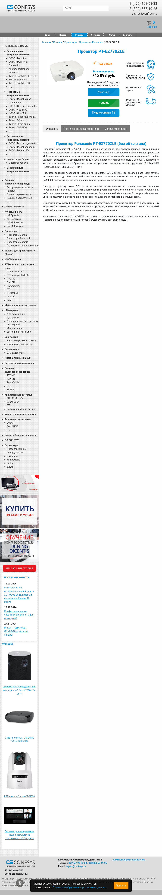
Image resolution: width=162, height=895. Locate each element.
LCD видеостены (16, 352)
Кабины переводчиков (19, 198)
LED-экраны (11, 310)
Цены (47, 35)
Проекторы (11, 231)
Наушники (12, 456)
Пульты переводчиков (19, 194)
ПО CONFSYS (12, 440)
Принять (121, 885)
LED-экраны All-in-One (19, 331)
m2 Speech (13, 215)
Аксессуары (11, 445)
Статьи (112, 35)
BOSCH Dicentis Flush (20, 150)
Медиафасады (15, 328)
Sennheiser (13, 401)
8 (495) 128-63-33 (143, 4)
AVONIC (11, 278)
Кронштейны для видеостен (20, 435)
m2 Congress (14, 219)
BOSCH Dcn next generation (23, 106)
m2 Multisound (15, 222)
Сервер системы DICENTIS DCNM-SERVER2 (19, 739)
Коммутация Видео (18, 159)
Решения (79, 35)
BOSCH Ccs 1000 (18, 109)
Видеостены (12, 349)
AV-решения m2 (13, 211)
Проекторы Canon (17, 234)
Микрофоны (14, 459)
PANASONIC (13, 285)
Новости (63, 35)
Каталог (57, 42)
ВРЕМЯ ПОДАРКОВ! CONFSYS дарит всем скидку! (16, 631)
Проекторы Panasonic (19, 238)
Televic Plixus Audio (19, 124)
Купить (104, 103)
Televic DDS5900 (18, 127)
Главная (46, 42)
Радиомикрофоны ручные (21, 409)
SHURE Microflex (18, 79)
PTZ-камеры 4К (15, 271)
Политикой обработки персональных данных (79, 887)
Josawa (11, 296)
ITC (10, 86)
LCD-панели (11, 337)
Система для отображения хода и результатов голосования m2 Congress (19, 835)
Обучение (95, 35)
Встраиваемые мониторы (19, 363)
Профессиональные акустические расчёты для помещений (19, 615)
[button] (83, 61)
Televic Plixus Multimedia (22, 116)
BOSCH (11, 422)
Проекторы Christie (17, 242)
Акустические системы (18, 419)
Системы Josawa (18, 162)
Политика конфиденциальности (128, 859)
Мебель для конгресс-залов (20, 305)
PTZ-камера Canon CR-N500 (19, 796)
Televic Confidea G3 (19, 83)
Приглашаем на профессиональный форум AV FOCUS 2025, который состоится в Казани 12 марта (19, 594)
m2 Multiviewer (15, 226)
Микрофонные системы (18, 394)
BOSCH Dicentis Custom (22, 147)
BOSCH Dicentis (17, 58)
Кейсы (10, 463)
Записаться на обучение (19, 568)
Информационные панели (21, 340)
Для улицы (13, 317)
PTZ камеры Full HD (18, 275)
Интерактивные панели (20, 344)
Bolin (9, 300)
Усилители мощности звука (20, 414)
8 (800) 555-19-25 (143, 9)
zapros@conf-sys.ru (144, 13)
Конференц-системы (16, 45)
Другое (11, 466)
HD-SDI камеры (13, 259)
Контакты (127, 35)
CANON (11, 282)
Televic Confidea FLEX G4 (22, 76)
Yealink (10, 389)
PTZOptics (12, 293)
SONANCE (12, 426)
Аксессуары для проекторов (23, 245)
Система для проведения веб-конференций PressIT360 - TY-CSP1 (19, 690)
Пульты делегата (14, 206)
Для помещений (16, 314)
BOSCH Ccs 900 (17, 113)
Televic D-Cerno (17, 120)
